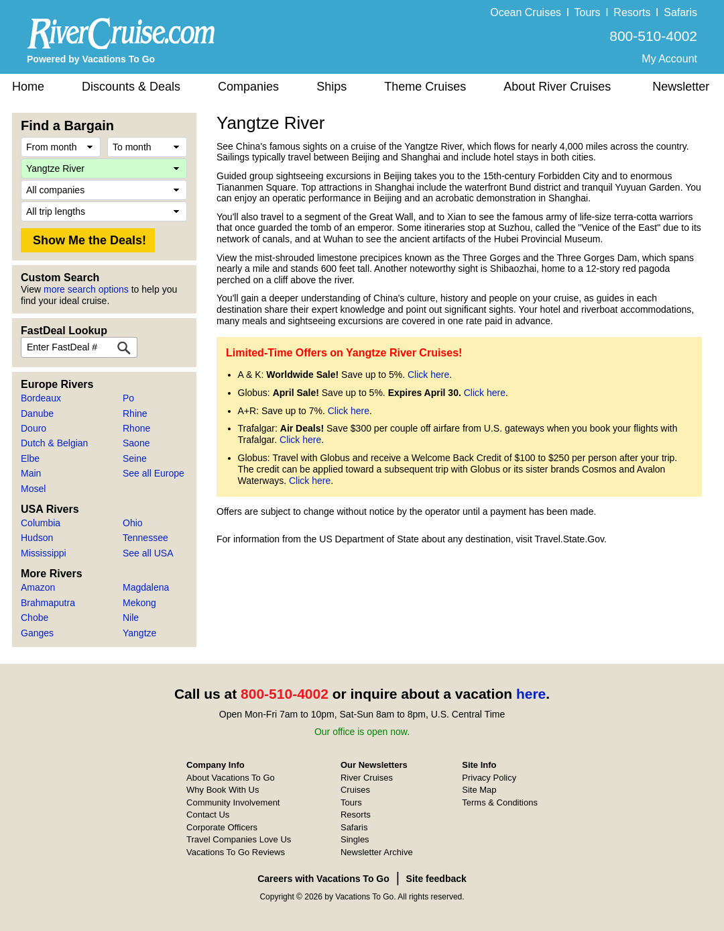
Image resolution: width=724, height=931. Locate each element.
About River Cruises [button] (557, 86)
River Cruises (367, 778)
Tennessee (145, 537)
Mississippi (43, 553)
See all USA (148, 553)
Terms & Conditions (500, 802)
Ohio (133, 523)
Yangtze (139, 633)
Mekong (139, 602)
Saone (136, 443)
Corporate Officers (221, 827)
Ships (331, 86)
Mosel (33, 488)
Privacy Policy (489, 778)
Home (28, 86)
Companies (248, 86)
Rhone (136, 428)
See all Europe (153, 473)
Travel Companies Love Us (238, 839)
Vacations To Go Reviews (235, 852)
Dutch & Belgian (54, 443)
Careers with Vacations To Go (323, 878)
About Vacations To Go (230, 778)
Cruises (355, 790)
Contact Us (207, 815)
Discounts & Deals (131, 86)
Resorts (631, 12)
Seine (135, 458)
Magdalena (146, 587)
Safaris (680, 12)
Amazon (38, 587)
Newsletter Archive (377, 852)
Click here (428, 374)
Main (31, 473)
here (531, 693)
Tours (587, 12)
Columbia (40, 523)
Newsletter (680, 86)
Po (128, 398)
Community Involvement (233, 802)
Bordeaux (41, 398)
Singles (355, 839)
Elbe (30, 458)
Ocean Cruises (525, 12)
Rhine (135, 413)
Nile (131, 617)
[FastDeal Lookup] (124, 347)
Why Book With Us (222, 790)
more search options (86, 289)
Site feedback (436, 878)
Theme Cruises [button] (425, 86)
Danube (37, 413)
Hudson (37, 537)
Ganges (37, 633)
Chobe (34, 617)
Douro (33, 428)
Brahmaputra (48, 602)
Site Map (479, 790)
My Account (669, 58)
